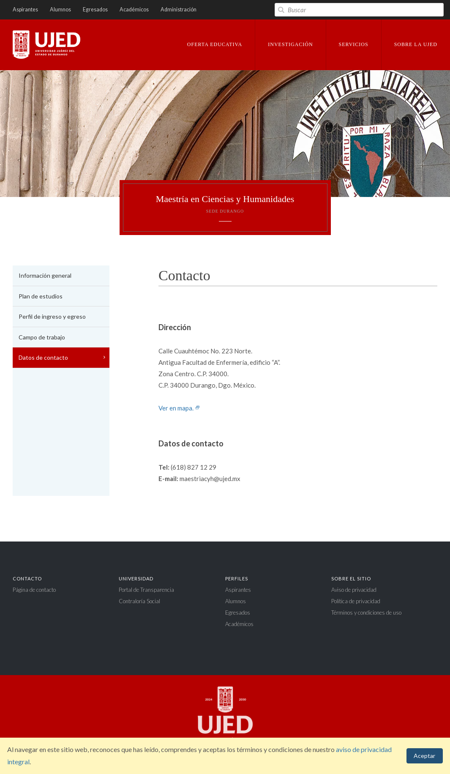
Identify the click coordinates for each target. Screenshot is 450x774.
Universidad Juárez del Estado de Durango (46, 45)
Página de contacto (34, 589)
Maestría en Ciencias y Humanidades (225, 204)
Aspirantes (25, 9)
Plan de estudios (41, 296)
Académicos (134, 9)
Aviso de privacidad (353, 589)
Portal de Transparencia (146, 589)
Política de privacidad (355, 601)
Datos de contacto (43, 357)
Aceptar (424, 755)
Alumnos (60, 9)
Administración (178, 9)
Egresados (95, 9)
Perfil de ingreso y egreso (52, 316)
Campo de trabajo (42, 337)
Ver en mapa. (179, 408)
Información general (45, 275)
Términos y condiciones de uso (366, 612)
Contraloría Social (139, 601)
